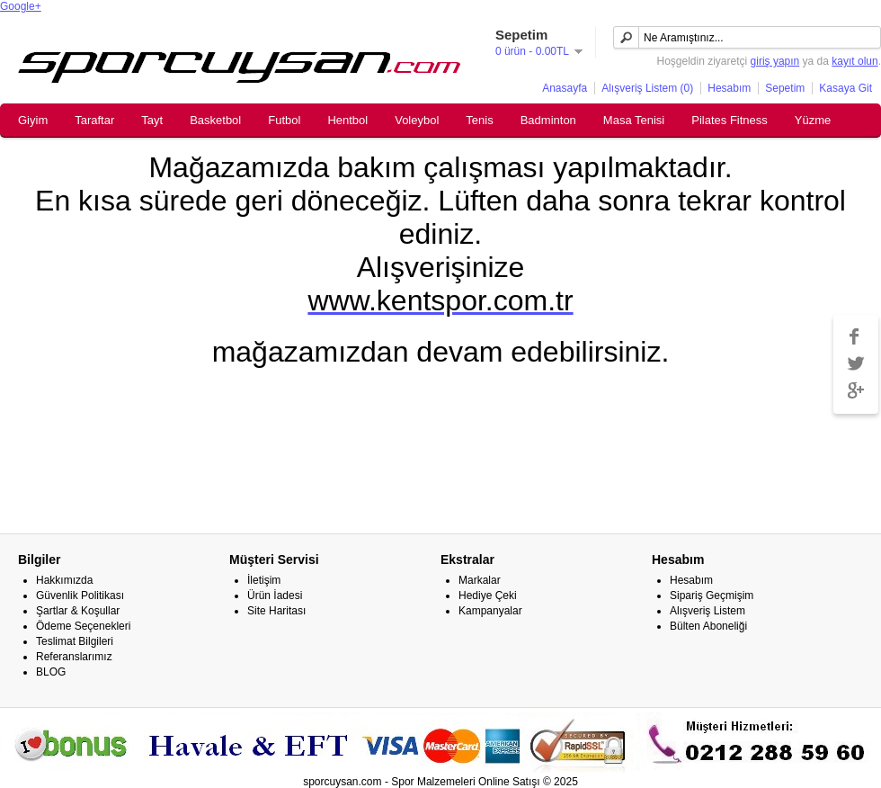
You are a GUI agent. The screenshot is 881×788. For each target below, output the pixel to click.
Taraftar (94, 120)
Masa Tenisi (633, 120)
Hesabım (729, 88)
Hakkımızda (64, 580)
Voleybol (417, 120)
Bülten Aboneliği (708, 626)
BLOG (51, 672)
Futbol (284, 120)
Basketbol (215, 120)
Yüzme (813, 120)
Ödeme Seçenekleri (83, 626)
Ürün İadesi (274, 595)
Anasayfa (564, 88)
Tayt (152, 120)
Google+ (20, 6)
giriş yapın (775, 61)
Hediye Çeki (487, 595)
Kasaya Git (845, 88)
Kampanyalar (490, 610)
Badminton (548, 120)
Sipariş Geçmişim (711, 595)
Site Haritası (276, 610)
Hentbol (347, 120)
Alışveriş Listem (707, 610)
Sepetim (785, 88)
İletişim (263, 580)
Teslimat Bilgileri (74, 641)
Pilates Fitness (729, 120)
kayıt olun (854, 61)
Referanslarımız (74, 656)
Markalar (479, 580)
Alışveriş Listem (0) (647, 88)
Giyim (33, 120)
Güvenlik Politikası (80, 595)
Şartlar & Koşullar (78, 610)
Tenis (479, 120)
